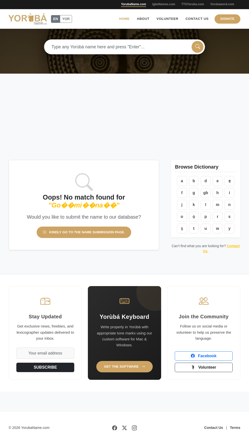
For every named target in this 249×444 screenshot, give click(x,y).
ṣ (182, 228)
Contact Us (197, 19)
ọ (194, 216)
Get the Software (124, 366)
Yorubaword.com (222, 4)
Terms (235, 428)
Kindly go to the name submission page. (84, 232)
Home (124, 19)
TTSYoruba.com (192, 4)
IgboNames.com (163, 4)
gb (205, 193)
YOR (66, 19)
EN (55, 19)
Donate (227, 19)
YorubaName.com (133, 4)
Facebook (203, 356)
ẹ (229, 181)
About (143, 19)
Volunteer (167, 19)
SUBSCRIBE (45, 367)
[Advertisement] (124, 111)
